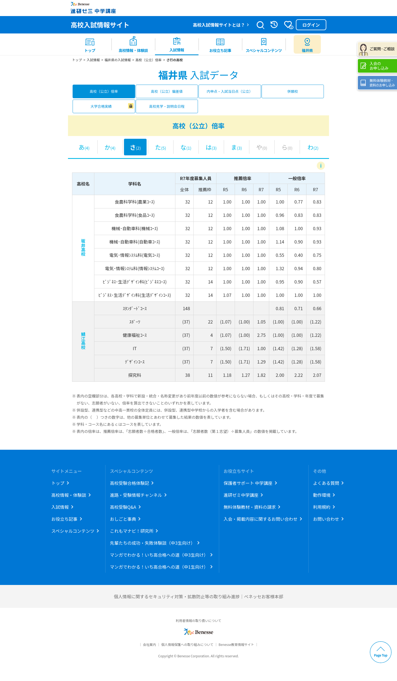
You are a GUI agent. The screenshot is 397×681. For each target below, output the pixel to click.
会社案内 (149, 644)
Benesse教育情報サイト (236, 644)
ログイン (311, 24)
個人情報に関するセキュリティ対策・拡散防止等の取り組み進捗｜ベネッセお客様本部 (198, 596)
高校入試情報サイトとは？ (219, 24)
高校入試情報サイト (100, 24)
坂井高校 (83, 247)
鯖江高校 (83, 340)
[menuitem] (89, 44)
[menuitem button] (307, 44)
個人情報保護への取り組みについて (187, 644)
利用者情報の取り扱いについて (198, 620)
